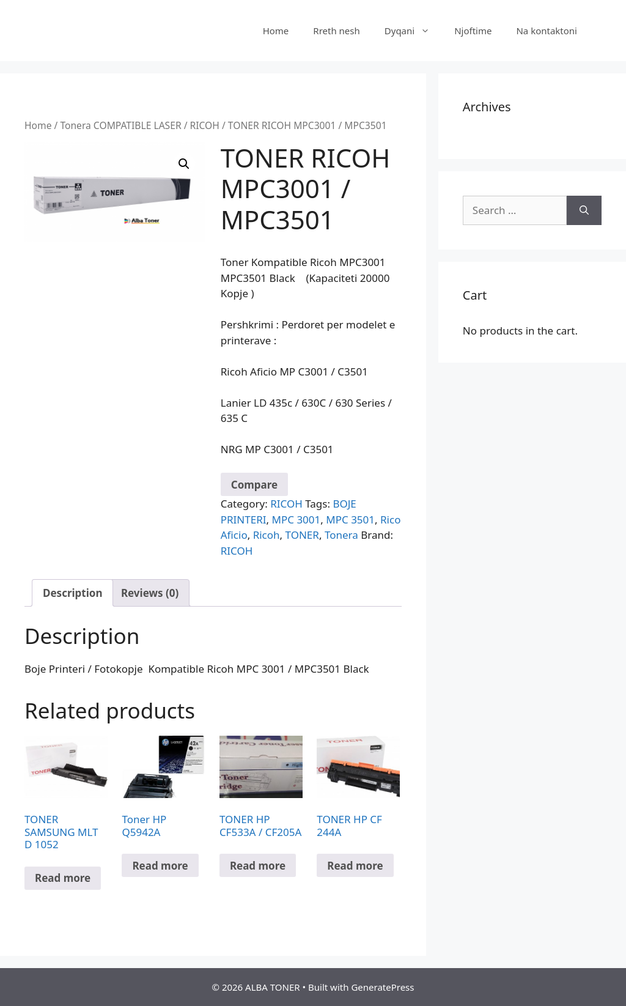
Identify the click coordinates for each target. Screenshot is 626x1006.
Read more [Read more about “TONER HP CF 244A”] (355, 866)
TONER (302, 535)
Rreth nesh (336, 30)
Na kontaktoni (546, 30)
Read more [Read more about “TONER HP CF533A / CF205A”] (257, 866)
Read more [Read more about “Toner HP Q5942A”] (160, 866)
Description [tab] (72, 593)
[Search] (584, 210)
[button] (184, 164)
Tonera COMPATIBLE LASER (120, 125)
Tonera (341, 535)
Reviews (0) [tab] (150, 593)
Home (276, 30)
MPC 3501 (350, 519)
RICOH (204, 125)
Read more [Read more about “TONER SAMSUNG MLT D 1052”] (62, 878)
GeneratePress (382, 987)
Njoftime (473, 30)
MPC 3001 (296, 519)
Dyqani (413, 30)
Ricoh (266, 535)
